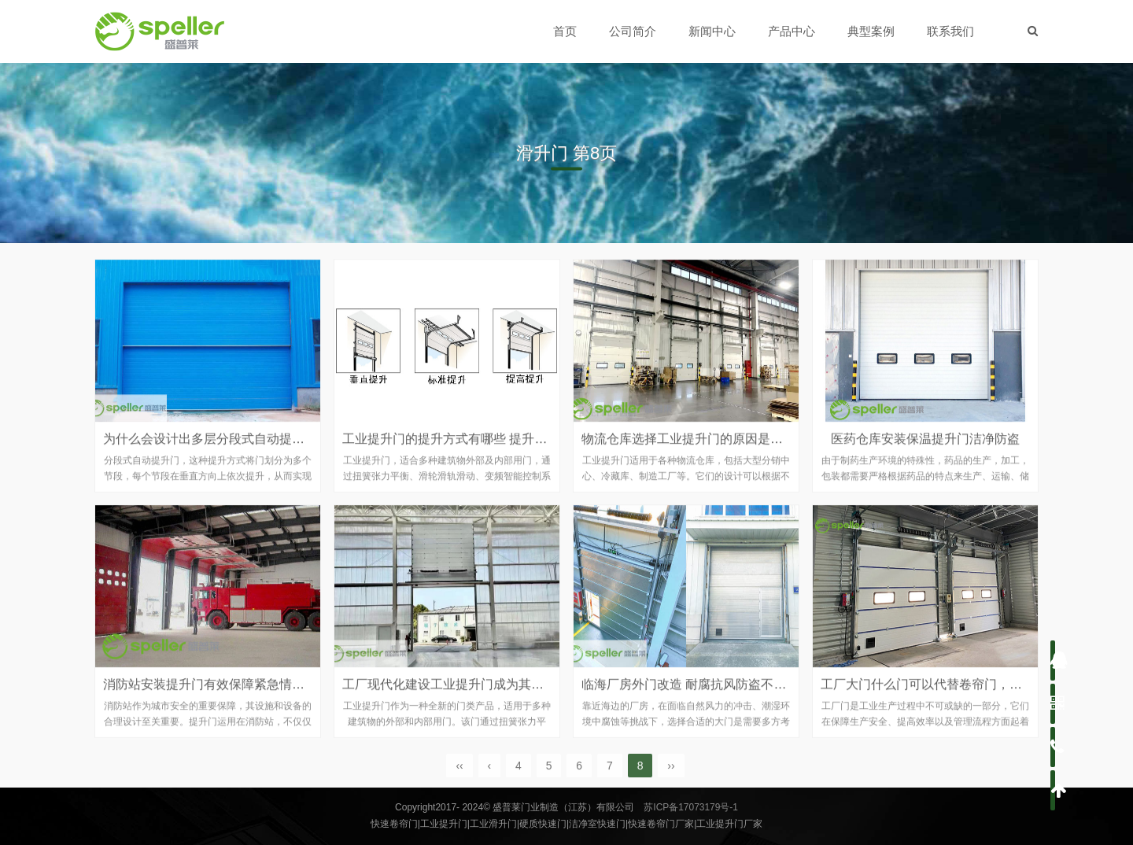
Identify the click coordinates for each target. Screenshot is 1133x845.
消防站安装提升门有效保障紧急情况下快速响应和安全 (254, 694)
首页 (566, 31)
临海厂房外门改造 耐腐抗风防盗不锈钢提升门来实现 (727, 694)
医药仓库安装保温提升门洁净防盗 (925, 449)
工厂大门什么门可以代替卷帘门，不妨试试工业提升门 (972, 694)
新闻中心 (712, 31)
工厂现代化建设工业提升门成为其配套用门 (461, 694)
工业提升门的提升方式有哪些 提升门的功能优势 (476, 449)
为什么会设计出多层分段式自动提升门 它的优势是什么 (255, 449)
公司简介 (633, 31)
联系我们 (951, 31)
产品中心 (792, 31)
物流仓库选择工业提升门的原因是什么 (688, 449)
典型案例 (871, 31)
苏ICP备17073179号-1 (691, 807)
